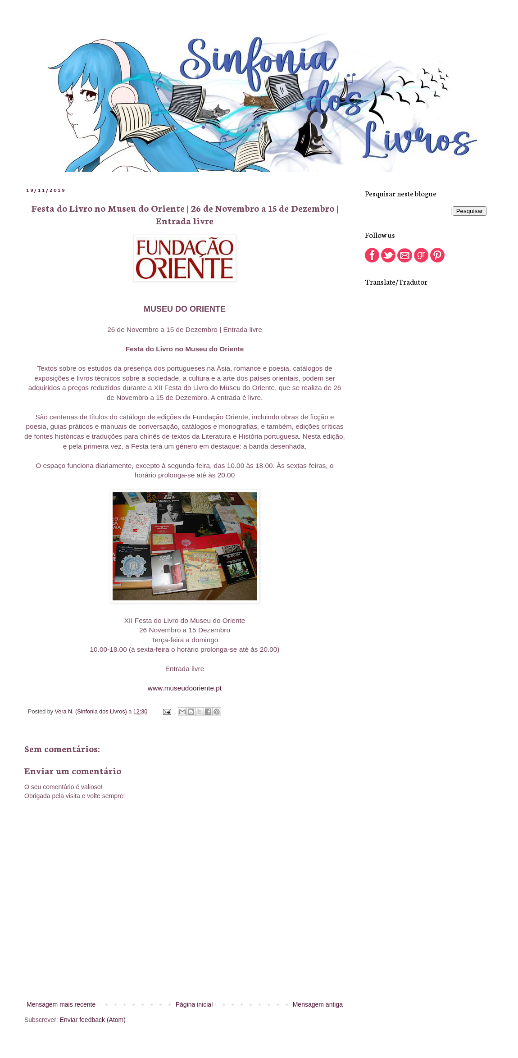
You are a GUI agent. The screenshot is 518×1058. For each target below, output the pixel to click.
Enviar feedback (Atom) (93, 1019)
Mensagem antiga (318, 1004)
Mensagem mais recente (61, 1004)
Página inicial (194, 1004)
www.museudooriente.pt (185, 688)
